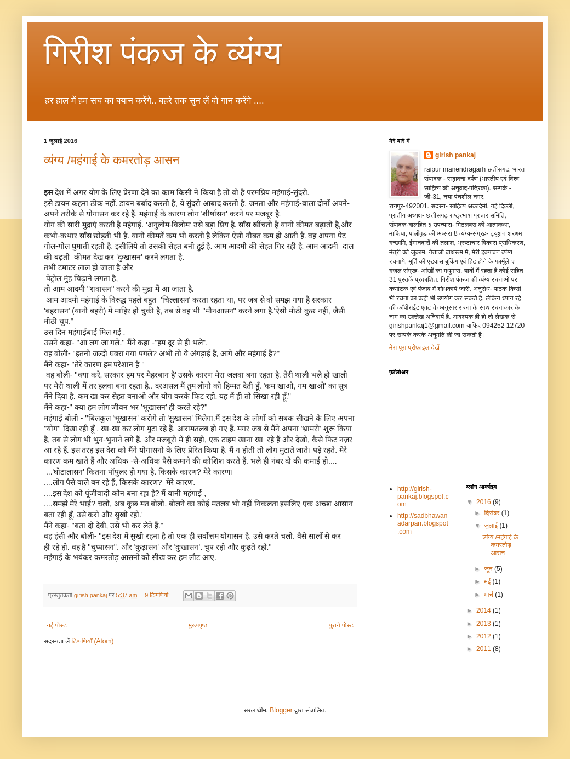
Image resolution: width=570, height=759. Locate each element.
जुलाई (491, 525)
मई (488, 581)
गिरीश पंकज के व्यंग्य (162, 53)
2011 (484, 649)
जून (489, 569)
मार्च (489, 594)
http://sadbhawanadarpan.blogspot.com (422, 523)
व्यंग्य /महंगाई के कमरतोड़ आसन (111, 160)
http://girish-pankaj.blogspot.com (422, 497)
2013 (484, 623)
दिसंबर (492, 513)
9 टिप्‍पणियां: (158, 595)
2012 (484, 636)
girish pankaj (455, 155)
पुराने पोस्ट (341, 625)
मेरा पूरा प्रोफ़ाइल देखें (414, 347)
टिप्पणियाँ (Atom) (93, 641)
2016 (484, 502)
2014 (484, 610)
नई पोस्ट (57, 625)
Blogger (281, 710)
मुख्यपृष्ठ (198, 625)
